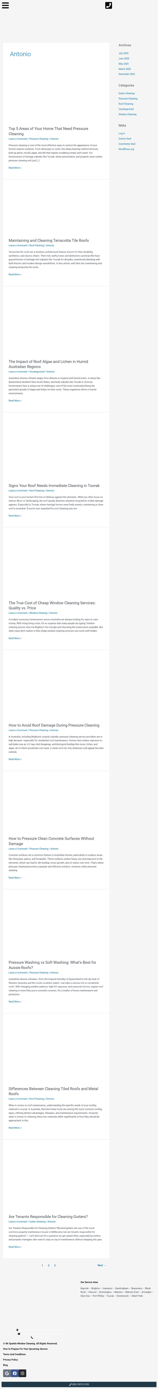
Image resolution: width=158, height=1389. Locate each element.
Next (102, 1265)
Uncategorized (36, 371)
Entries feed (125, 138)
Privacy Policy (10, 1360)
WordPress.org (126, 148)
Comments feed (127, 143)
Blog (5, 1365)
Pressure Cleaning (38, 138)
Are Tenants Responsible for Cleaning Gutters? (50, 1216)
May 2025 (124, 63)
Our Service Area (89, 1282)
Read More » (15, 167)
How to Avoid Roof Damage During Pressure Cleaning (56, 725)
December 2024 (127, 74)
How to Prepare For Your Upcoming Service (25, 1349)
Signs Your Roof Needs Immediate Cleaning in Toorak (56, 485)
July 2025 (123, 53)
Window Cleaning (38, 613)
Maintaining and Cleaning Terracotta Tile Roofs (50, 240)
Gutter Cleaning (37, 1221)
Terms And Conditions (14, 1354)
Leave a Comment (18, 138)
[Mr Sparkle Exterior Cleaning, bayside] (118, 1316)
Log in (122, 133)
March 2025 (125, 68)
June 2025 (124, 58)
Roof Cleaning (36, 245)
